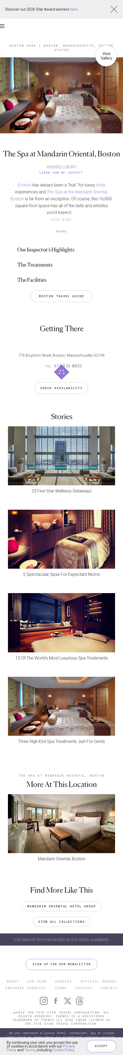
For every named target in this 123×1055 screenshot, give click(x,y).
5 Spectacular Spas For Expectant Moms (61, 574)
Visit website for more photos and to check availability (61, 939)
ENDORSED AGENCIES (26, 988)
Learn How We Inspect (61, 173)
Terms (29, 1050)
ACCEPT (101, 1046)
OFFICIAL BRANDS (98, 981)
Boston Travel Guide (61, 296)
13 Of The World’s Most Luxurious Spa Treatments (61, 658)
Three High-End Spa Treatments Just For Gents (61, 741)
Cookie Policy (63, 1050)
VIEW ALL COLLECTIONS (61, 922)
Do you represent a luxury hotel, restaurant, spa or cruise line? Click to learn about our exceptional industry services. (61, 1035)
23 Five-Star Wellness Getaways (61, 491)
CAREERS (63, 981)
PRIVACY (84, 988)
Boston (24, 185)
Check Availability (61, 388)
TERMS (61, 988)
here (74, 9)
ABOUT (13, 981)
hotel (101, 185)
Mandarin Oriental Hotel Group (61, 906)
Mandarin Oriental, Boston (61, 858)
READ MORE (61, 220)
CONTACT (109, 988)
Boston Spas (23, 46)
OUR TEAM (36, 981)
